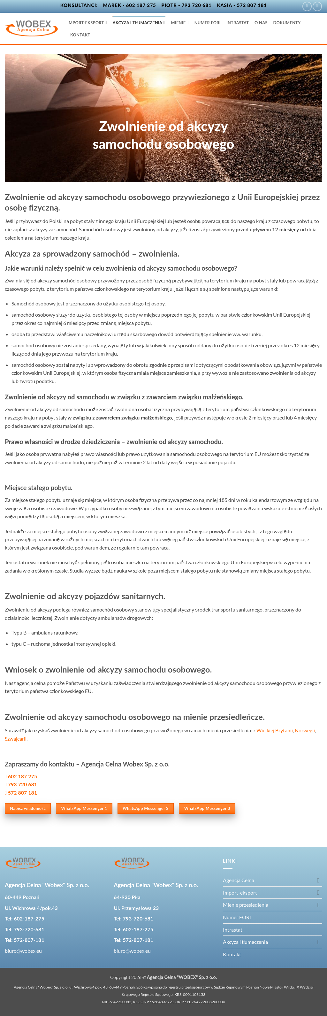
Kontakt (80, 34)
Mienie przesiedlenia (245, 905)
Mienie (180, 22)
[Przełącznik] (318, 880)
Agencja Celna (238, 880)
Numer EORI (207, 22)
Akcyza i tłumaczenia (139, 22)
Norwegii (305, 730)
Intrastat (237, 22)
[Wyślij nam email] (317, 6)
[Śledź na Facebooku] (307, 6)
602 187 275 (22, 776)
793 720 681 (22, 784)
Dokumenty (287, 22)
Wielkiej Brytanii (274, 730)
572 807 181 (22, 792)
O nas (261, 22)
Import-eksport (87, 22)
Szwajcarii (16, 738)
